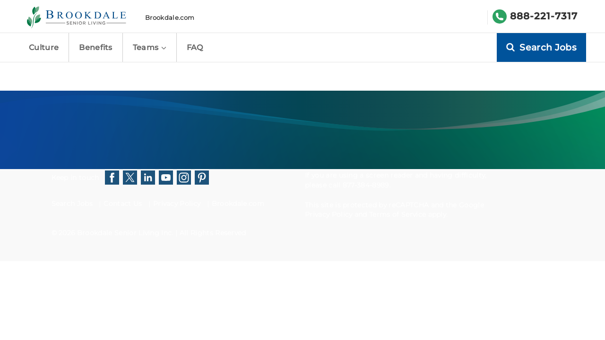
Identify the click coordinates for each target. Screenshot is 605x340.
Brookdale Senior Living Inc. (126, 233)
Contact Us (123, 203)
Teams (149, 47)
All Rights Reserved (213, 233)
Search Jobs (72, 203)
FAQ (195, 47)
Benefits (95, 47)
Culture (44, 47)
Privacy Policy (176, 203)
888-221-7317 (544, 16)
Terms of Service (397, 214)
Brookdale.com (169, 17)
